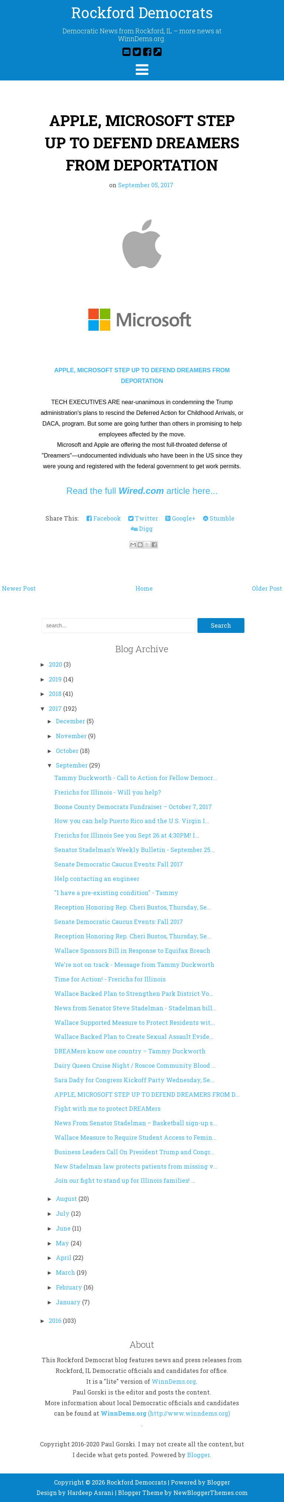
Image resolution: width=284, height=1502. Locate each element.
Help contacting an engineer (96, 878)
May (63, 1243)
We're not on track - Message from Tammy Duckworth (134, 964)
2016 (56, 1320)
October (68, 751)
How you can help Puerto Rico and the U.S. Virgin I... (131, 821)
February (70, 1287)
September (72, 765)
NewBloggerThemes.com (210, 1492)
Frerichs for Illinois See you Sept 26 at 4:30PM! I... (126, 835)
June (64, 1228)
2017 (56, 708)
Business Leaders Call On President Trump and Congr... (134, 1152)
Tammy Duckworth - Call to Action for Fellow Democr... (135, 778)
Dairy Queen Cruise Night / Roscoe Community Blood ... (135, 1065)
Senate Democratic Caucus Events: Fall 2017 (118, 864)
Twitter (143, 518)
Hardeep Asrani (90, 1492)
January (69, 1302)
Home (144, 588)
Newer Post (19, 588)
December (71, 721)
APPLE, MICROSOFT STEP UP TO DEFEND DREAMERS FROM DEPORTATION (142, 142)
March (66, 1272)
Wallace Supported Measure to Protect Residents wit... (134, 1022)
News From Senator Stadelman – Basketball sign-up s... (135, 1123)
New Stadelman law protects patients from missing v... (135, 1166)
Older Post (267, 588)
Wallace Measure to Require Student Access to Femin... (135, 1137)
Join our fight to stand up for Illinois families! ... (125, 1180)
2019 (56, 679)
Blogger (198, 1455)
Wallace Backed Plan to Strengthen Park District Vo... (133, 993)
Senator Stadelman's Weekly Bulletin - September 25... (134, 850)
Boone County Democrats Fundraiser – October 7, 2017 (133, 807)
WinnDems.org (174, 1381)
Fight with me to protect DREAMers (107, 1108)
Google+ (180, 518)
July (63, 1213)
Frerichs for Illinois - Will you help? (107, 792)
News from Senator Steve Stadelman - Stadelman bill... (135, 1008)
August (67, 1198)
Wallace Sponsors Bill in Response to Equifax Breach (132, 950)
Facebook (104, 518)
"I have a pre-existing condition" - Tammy (116, 893)
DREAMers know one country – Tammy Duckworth (130, 1051)
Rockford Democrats (142, 12)
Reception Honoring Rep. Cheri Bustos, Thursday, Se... (132, 907)
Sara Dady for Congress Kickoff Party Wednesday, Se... (134, 1080)
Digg (142, 528)
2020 (56, 664)
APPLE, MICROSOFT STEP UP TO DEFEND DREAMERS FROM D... (147, 1094)
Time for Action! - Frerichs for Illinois (110, 979)
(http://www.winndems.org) (189, 1413)
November (72, 736)
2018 (56, 693)
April (64, 1257)
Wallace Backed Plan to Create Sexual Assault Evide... (134, 1036)
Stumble (218, 518)
